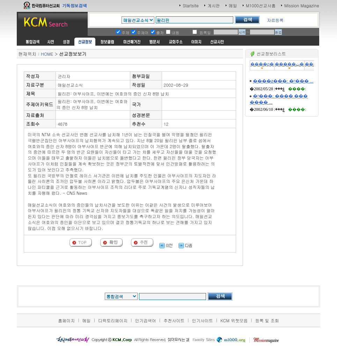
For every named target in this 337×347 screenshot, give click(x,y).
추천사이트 (173, 320)
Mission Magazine (301, 5)
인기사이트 (202, 320)
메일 (233, 5)
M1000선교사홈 (261, 5)
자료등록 (275, 20)
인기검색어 (145, 320)
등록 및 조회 (267, 320)
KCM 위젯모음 (234, 320)
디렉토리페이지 (112, 320)
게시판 (213, 5)
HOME (47, 54)
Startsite (191, 5)
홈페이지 (66, 320)
